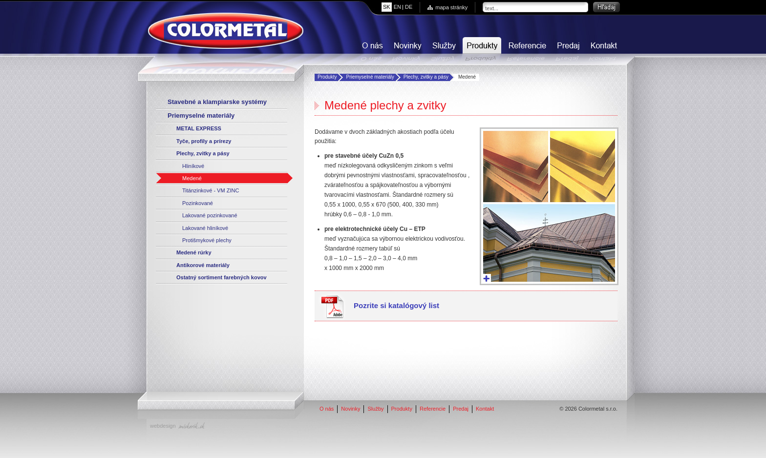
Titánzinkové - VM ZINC (210, 190)
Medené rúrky (194, 252)
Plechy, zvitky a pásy (426, 77)
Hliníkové (193, 166)
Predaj (567, 49)
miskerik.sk (191, 425)
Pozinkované (197, 203)
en (397, 7)
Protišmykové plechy (207, 240)
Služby (442, 49)
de (408, 7)
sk (386, 7)
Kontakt (603, 49)
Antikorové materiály (203, 265)
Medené (192, 178)
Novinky (406, 49)
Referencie (526, 49)
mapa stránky (451, 7)
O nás (371, 49)
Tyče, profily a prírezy (203, 141)
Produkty (481, 49)
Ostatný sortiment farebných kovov (221, 277)
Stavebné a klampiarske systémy (217, 101)
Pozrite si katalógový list (396, 305)
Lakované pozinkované (209, 215)
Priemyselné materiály (370, 77)
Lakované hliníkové (205, 228)
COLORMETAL (225, 31)
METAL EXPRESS (198, 128)
